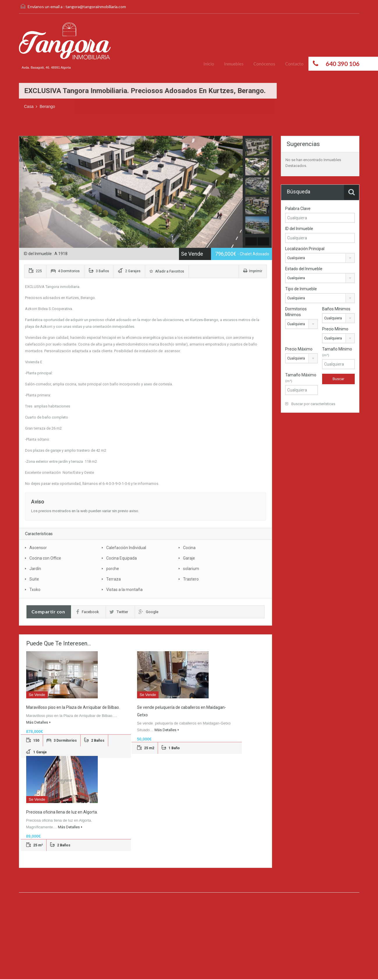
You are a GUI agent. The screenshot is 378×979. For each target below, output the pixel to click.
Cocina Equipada (121, 558)
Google (148, 612)
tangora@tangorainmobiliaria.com (95, 6)
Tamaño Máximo (300, 378)
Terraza (113, 579)
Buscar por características (310, 404)
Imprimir (252, 271)
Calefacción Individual (126, 547)
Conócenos (264, 63)
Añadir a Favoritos (167, 271)
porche (112, 568)
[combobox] (320, 258)
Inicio (208, 63)
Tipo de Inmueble (301, 288)
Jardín (35, 568)
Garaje (189, 558)
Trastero (191, 579)
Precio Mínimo (335, 329)
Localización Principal (304, 248)
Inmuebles (234, 63)
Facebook (87, 612)
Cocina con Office (45, 558)
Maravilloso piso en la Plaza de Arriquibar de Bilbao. (73, 707)
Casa (29, 106)
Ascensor (38, 547)
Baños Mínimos (336, 309)
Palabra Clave (297, 208)
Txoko (34, 589)
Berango (47, 106)
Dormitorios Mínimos (296, 312)
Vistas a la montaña (124, 589)
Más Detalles (38, 722)
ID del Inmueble (299, 228)
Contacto (294, 63)
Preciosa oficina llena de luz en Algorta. (62, 812)
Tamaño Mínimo (337, 352)
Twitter (118, 612)
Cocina (189, 547)
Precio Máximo (299, 349)
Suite (34, 579)
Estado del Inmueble (303, 268)
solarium (191, 568)
